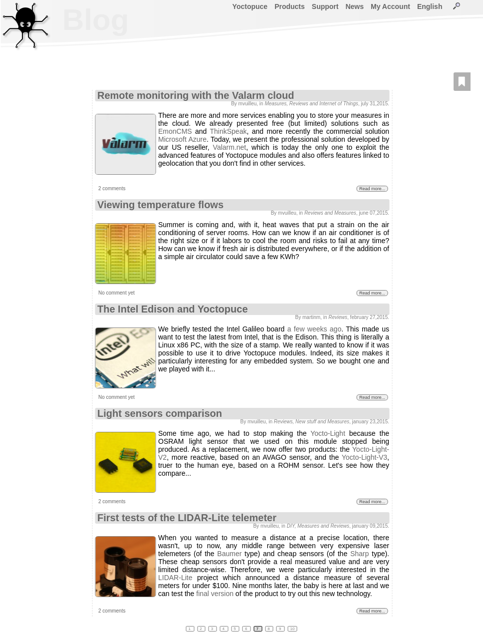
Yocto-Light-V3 (364, 457)
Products (289, 6)
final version (215, 594)
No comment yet (116, 293)
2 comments (111, 188)
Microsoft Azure (182, 139)
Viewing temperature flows (160, 204)
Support (325, 6)
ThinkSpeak (228, 131)
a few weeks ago (314, 329)
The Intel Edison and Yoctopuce (172, 309)
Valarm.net (229, 147)
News (354, 6)
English (430, 6)
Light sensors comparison (159, 413)
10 (292, 629)
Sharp (359, 554)
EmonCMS (175, 131)
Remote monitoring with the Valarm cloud (195, 95)
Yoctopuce (250, 6)
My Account (390, 6)
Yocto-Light (327, 433)
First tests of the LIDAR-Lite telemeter (186, 517)
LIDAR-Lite (175, 578)
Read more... (372, 188)
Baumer (229, 554)
